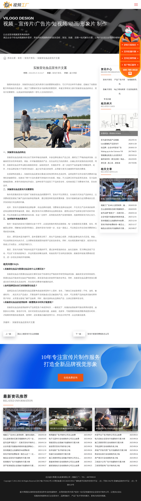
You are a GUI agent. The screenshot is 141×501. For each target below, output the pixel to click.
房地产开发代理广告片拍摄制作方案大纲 (111, 450)
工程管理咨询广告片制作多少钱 (107, 466)
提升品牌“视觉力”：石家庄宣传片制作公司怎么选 (114, 213)
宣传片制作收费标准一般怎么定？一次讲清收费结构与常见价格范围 (114, 224)
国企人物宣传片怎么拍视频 (28, 334)
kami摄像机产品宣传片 (110, 144)
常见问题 (107, 99)
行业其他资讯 (132, 89)
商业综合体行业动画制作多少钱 (107, 454)
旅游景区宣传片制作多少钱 (59, 446)
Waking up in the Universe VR (112, 151)
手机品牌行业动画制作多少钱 (106, 446)
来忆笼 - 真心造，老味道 (110, 163)
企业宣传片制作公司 (101, 492)
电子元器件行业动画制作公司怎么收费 (64, 439)
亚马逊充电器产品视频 (110, 140)
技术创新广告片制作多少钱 (59, 450)
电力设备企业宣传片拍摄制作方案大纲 (110, 439)
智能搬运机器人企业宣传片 (111, 155)
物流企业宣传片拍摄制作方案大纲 (114, 228)
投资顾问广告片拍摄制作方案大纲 (16, 462)
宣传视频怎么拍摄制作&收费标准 (114, 221)
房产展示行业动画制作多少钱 (106, 458)
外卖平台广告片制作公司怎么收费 (108, 435)
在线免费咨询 (70, 377)
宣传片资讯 (29, 58)
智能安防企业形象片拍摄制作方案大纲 (64, 443)
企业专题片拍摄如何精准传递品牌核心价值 (114, 217)
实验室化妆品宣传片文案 (48, 58)
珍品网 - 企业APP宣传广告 (111, 148)
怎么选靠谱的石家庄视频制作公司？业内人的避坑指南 (114, 209)
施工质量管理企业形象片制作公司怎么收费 (66, 458)
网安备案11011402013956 (64, 481)
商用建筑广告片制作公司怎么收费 (62, 435)
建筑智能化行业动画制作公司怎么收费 (64, 466)
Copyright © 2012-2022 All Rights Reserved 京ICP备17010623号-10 (29, 481)
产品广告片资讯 (119, 82)
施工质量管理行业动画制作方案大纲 (109, 443)
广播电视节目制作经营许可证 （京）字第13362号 (93, 481)
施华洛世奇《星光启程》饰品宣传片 (114, 159)
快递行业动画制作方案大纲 (59, 454)
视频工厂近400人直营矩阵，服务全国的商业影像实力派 (114, 205)
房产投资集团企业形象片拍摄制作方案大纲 (20, 466)
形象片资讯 (107, 89)
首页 (20, 58)
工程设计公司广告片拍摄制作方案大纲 (110, 462)
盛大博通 (23, 492)
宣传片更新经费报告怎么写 (98, 334)
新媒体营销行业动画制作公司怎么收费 (64, 462)
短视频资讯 (131, 80)
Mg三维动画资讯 (119, 91)
